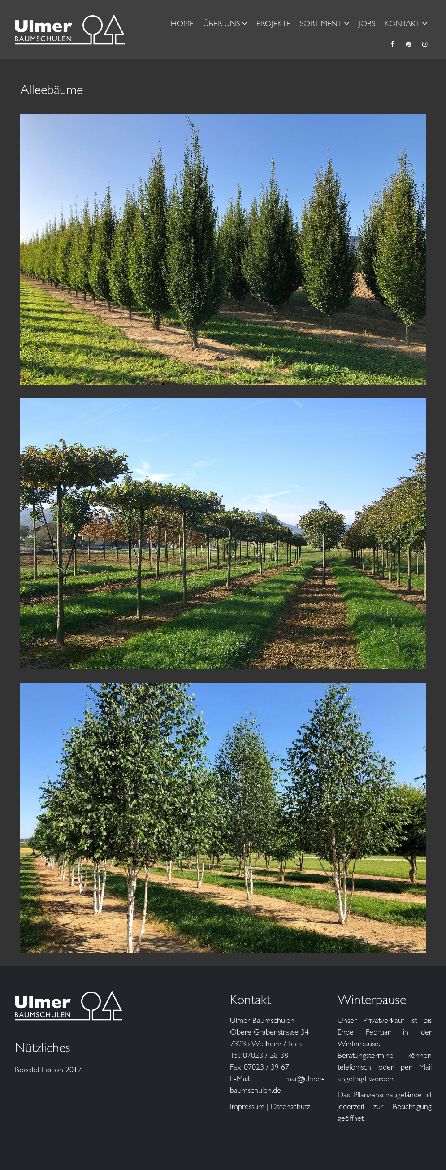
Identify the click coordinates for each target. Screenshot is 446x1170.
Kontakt (402, 23)
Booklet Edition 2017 (48, 1069)
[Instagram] (425, 44)
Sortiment (321, 23)
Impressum (247, 1106)
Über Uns (221, 23)
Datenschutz (290, 1106)
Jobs (367, 23)
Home (182, 23)
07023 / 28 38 (265, 1055)
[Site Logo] (70, 29)
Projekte (273, 23)
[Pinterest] (409, 44)
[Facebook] (392, 44)
